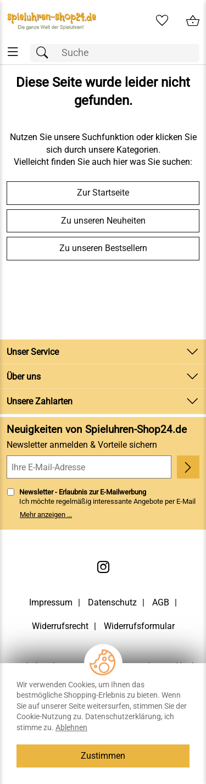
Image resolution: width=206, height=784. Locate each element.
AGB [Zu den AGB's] (160, 602)
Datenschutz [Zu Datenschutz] (112, 602)
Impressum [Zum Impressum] (51, 602)
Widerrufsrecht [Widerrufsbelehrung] (60, 626)
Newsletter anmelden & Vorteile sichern (82, 445)
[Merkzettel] (162, 20)
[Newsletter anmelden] (188, 467)
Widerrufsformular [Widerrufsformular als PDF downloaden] (139, 626)
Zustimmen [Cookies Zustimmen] (103, 755)
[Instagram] (103, 567)
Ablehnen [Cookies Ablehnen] (71, 727)
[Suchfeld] (114, 53)
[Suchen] (45, 53)
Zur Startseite (103, 192)
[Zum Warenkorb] (192, 20)
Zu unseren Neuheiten (103, 220)
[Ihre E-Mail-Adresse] (89, 467)
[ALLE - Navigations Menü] (13, 52)
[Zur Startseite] (52, 20)
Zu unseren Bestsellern (103, 248)
